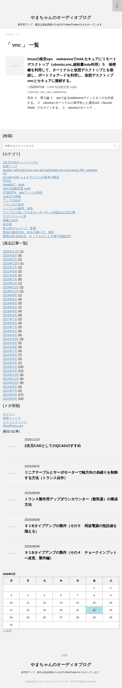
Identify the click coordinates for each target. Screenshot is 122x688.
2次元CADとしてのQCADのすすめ (53, 446)
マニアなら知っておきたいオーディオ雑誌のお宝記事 (39, 212)
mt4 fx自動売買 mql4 (63, 87)
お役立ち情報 (12, 196)
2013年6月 (10, 398)
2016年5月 (10, 331)
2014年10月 (11, 382)
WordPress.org (13, 425)
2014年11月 (11, 378)
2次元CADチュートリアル (20, 162)
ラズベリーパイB (14, 216)
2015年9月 (10, 343)
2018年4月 (10, 311)
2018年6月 (10, 303)
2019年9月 (10, 295)
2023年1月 (10, 267)
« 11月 (7, 630)
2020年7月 (10, 279)
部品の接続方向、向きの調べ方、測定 (28, 232)
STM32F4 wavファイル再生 (23, 192)
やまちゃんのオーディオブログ (61, 17)
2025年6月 (10, 255)
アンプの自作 (12, 200)
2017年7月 (10, 319)
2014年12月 (11, 374)
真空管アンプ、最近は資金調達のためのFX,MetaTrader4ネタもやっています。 (61, 672)
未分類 (7, 224)
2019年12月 (11, 287)
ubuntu (33, 92)
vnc (42, 92)
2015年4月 (10, 363)
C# (5, 173)
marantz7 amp (13, 184)
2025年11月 (11, 251)
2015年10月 (11, 339)
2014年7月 (10, 390)
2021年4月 (10, 275)
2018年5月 (10, 307)
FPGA (7, 181)
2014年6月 (10, 394)
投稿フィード (12, 418)
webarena (59, 92)
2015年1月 (10, 371)
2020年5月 (10, 283)
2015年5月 (10, 359)
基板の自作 (10, 220)
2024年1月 (10, 259)
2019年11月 (11, 291)
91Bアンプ (10, 166)
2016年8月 (10, 323)
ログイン (9, 414)
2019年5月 (10, 299)
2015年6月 (10, 355)
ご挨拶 (64, 655)
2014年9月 (10, 386)
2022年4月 (10, 271)
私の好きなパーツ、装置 (19, 228)
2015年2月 (10, 367)
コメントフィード (15, 422)
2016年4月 (10, 335)
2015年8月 (10, 347)
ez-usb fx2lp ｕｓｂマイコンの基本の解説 (31, 177)
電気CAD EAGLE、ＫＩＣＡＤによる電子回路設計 (37, 236)
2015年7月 (10, 351)
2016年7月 (10, 327)
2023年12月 (11, 263)
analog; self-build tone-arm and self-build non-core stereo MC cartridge (50, 170)
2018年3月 (10, 315)
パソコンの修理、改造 (18, 208)
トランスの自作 (13, 204)
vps (49, 92)
